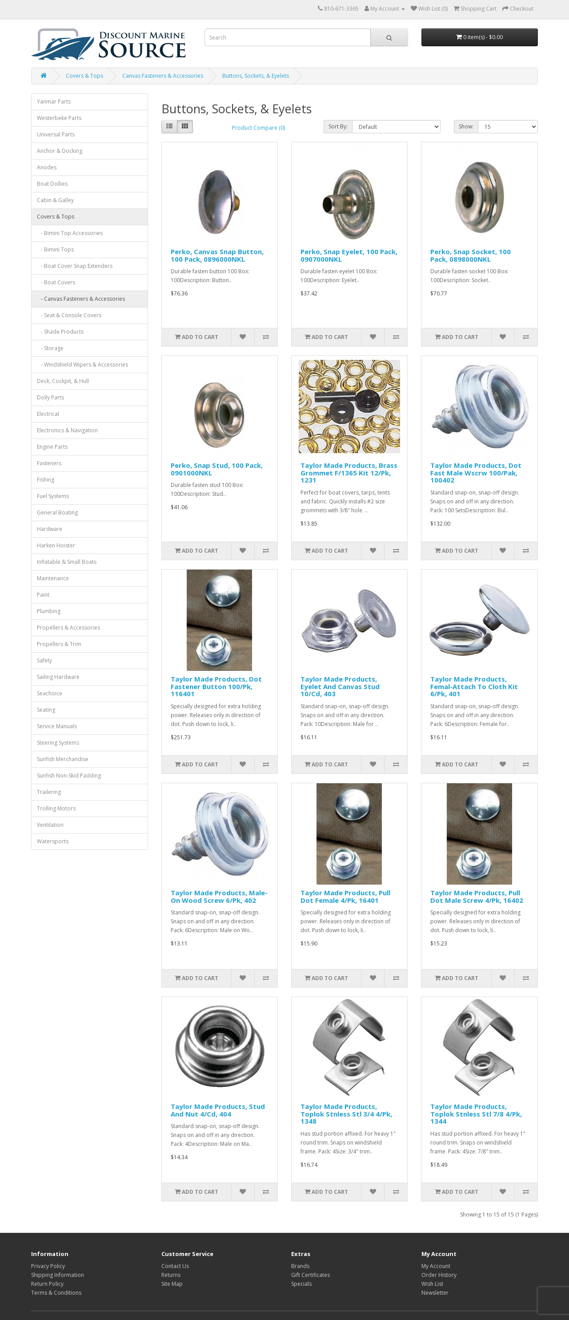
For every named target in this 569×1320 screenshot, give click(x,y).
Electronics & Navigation (67, 430)
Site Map (172, 1284)
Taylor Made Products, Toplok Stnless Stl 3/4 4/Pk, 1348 (346, 1113)
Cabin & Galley (55, 200)
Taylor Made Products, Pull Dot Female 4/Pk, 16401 (345, 896)
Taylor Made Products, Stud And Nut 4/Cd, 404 (218, 1110)
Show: (466, 126)
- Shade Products (60, 331)
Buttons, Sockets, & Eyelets (255, 76)
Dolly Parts (50, 397)
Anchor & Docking (59, 151)
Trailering (49, 792)
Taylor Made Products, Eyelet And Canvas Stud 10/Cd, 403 (340, 686)
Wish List (432, 1284)
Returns (170, 1275)
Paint (43, 594)
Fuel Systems (53, 496)
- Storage (50, 348)
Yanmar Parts (54, 101)
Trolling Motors (56, 808)
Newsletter (435, 1292)
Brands (300, 1266)
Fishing (45, 479)
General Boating (57, 512)
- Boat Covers (56, 282)
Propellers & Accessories (68, 627)
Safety (44, 660)
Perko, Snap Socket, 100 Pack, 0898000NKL (470, 255)
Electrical (48, 414)
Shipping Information (57, 1275)
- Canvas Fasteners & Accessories (81, 299)
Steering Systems (58, 742)
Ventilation (50, 825)
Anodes (46, 167)
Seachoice (49, 693)
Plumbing (48, 611)
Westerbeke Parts (59, 118)
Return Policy (47, 1284)
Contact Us (175, 1266)
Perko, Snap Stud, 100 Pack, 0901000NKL (217, 469)
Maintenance (53, 578)
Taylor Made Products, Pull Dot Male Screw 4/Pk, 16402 (476, 896)
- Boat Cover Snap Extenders (74, 266)
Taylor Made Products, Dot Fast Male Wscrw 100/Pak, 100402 (475, 472)
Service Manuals (57, 726)
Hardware (49, 529)
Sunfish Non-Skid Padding (69, 775)
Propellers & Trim (59, 644)
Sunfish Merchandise (62, 759)
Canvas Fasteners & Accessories (162, 76)
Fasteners (49, 463)
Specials (301, 1284)
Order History (439, 1275)
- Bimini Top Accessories (70, 233)
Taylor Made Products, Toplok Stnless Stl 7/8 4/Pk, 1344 (476, 1113)
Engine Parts (52, 447)
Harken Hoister (56, 545)
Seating (46, 710)
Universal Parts (56, 134)
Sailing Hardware (58, 677)
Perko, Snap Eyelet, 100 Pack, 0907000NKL (349, 255)
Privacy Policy (48, 1266)
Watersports (52, 841)
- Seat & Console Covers (69, 315)
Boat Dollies (52, 183)
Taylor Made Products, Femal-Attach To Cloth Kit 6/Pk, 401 (474, 686)
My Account (435, 1266)
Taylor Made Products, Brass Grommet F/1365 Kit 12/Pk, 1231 (349, 472)
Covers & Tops (84, 76)
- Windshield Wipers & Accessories (82, 364)
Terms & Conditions (56, 1292)
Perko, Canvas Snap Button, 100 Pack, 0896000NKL (217, 255)
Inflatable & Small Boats (66, 562)
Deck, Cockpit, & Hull (63, 381)
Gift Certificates (310, 1275)
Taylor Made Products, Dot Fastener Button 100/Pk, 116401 (216, 686)
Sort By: (338, 126)
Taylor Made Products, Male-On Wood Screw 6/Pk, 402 (219, 896)
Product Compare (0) (258, 128)
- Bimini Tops (55, 249)
